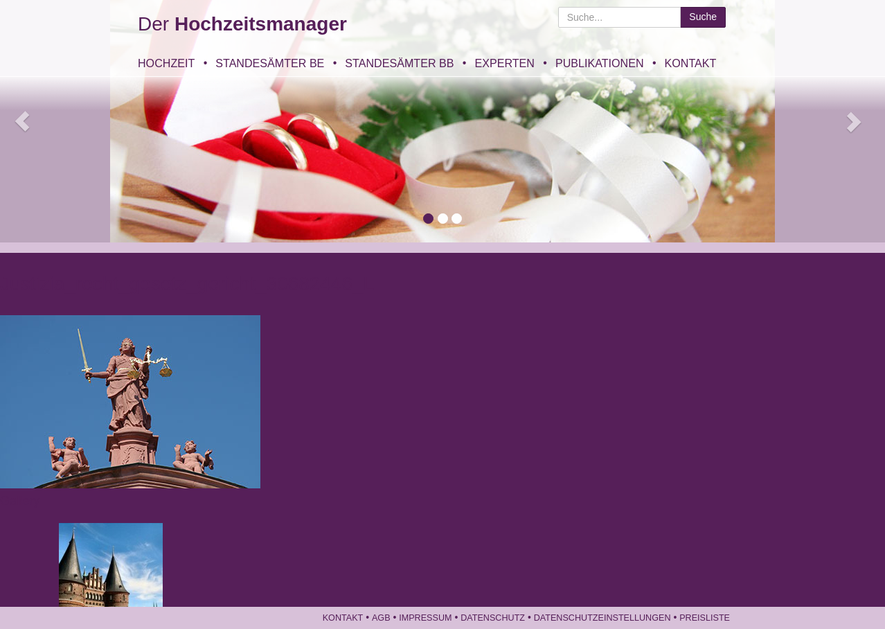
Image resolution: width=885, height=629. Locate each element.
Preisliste (704, 618)
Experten (504, 63)
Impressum (425, 618)
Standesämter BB (399, 63)
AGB (381, 618)
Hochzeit (166, 63)
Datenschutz (493, 618)
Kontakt (691, 63)
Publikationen (599, 63)
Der (242, 24)
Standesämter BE (269, 63)
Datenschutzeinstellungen (602, 618)
